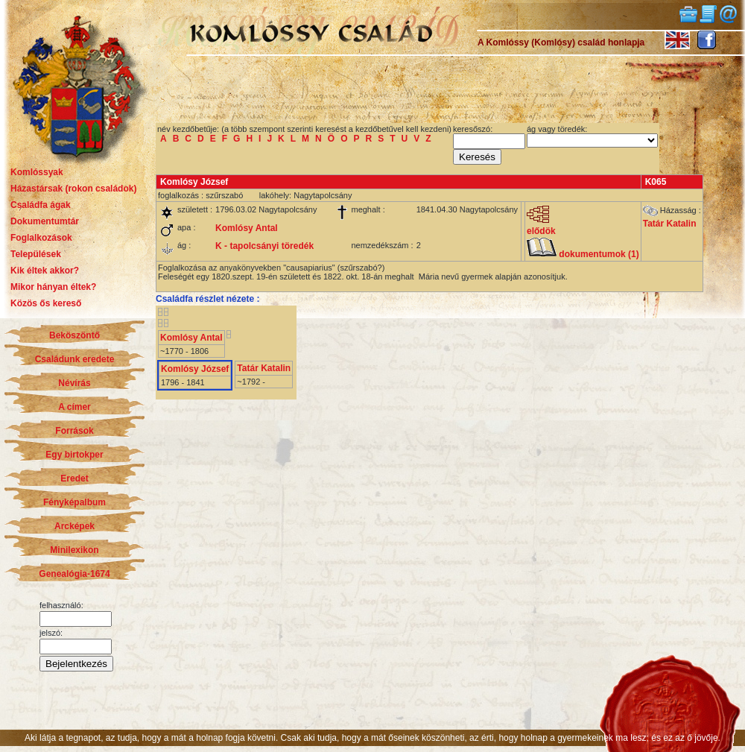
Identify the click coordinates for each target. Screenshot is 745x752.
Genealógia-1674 (74, 574)
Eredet (74, 478)
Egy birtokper (74, 454)
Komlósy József (195, 369)
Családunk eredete (75, 359)
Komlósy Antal (246, 228)
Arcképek (74, 526)
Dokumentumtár (44, 221)
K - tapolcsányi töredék (264, 246)
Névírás (74, 383)
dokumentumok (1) (583, 254)
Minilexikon (74, 550)
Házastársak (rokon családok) (73, 188)
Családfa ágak (40, 205)
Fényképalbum (74, 502)
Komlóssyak (36, 172)
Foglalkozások (41, 238)
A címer (74, 407)
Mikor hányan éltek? (53, 287)
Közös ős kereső (45, 303)
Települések (35, 254)
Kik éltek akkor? (44, 270)
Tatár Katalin (670, 223)
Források (74, 431)
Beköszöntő (74, 335)
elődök (541, 227)
